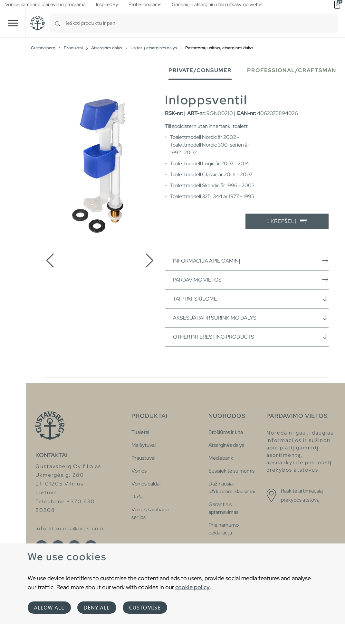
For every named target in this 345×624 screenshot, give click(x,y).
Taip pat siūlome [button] (251, 298)
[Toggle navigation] (13, 23)
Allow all (49, 607)
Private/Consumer (200, 70)
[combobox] (202, 23)
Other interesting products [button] (251, 336)
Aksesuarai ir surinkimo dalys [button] (251, 317)
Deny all (97, 607)
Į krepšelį (287, 221)
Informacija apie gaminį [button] (251, 260)
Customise (145, 607)
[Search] (58, 23)
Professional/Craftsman (291, 70)
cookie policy (192, 587)
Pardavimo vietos (251, 279)
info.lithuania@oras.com (69, 528)
